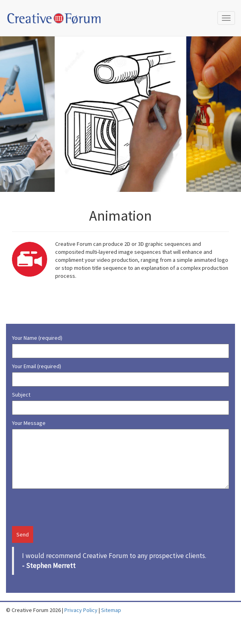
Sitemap (111, 610)
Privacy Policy (81, 610)
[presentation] (59, 507)
